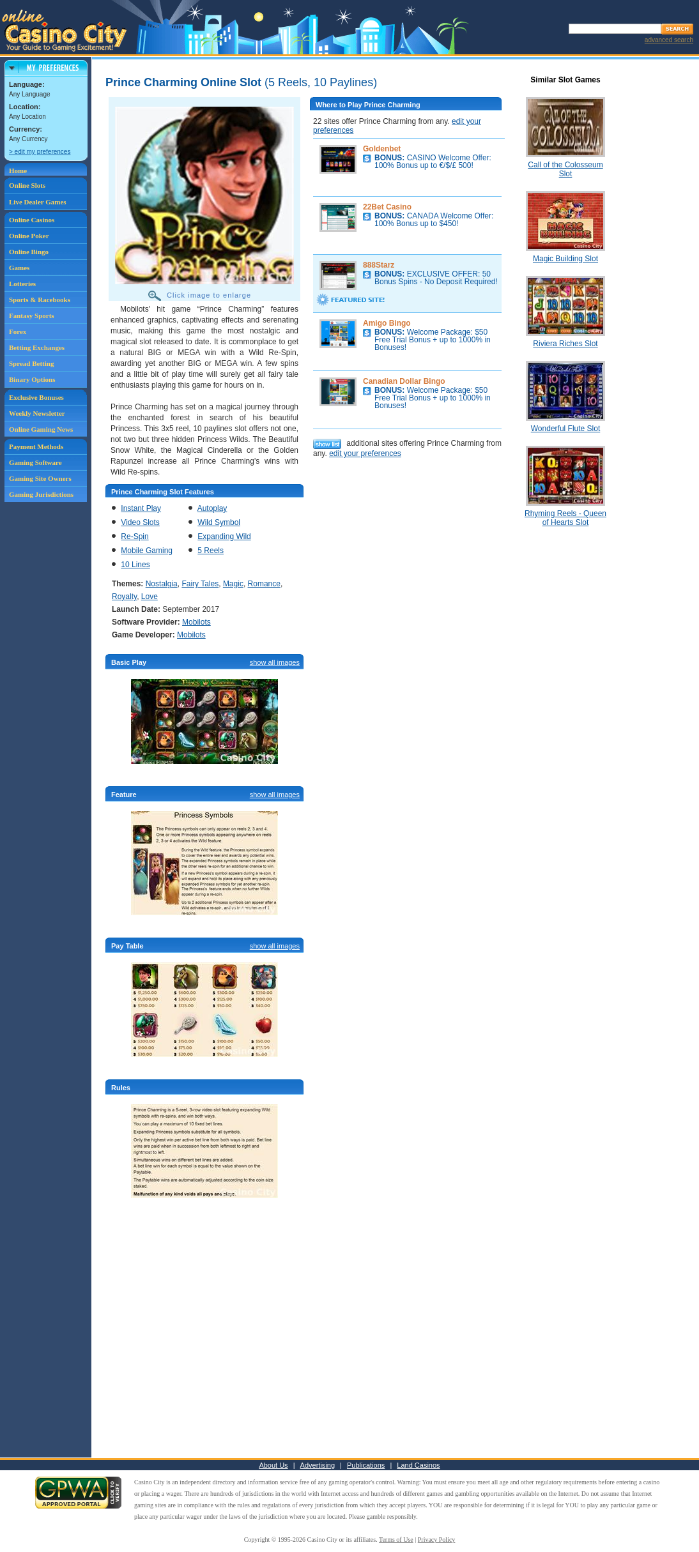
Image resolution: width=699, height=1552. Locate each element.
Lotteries (22, 283)
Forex (17, 331)
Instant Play (141, 508)
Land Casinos (418, 1465)
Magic (233, 583)
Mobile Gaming (147, 550)
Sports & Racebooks (39, 299)
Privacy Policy (437, 1539)
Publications (366, 1465)
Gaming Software (35, 462)
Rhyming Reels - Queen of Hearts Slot (565, 518)
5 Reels (210, 550)
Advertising (317, 1465)
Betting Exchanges (37, 347)
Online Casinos (31, 220)
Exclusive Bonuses (36, 397)
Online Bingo (29, 251)
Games (19, 267)
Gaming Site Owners (40, 478)
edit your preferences (365, 453)
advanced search (669, 39)
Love (149, 596)
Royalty (124, 596)
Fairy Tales (200, 583)
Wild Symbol (218, 522)
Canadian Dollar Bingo (404, 381)
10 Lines (135, 564)
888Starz (378, 265)
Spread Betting (31, 363)
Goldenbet (382, 148)
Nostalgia (162, 583)
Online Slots (27, 185)
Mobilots (196, 622)
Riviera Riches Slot (565, 343)
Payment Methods (36, 446)
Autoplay (212, 508)
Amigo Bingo (387, 323)
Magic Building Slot (565, 258)
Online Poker (29, 236)
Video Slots (140, 522)
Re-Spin (134, 536)
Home (18, 170)
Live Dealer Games (37, 202)
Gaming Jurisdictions (41, 494)
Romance (264, 583)
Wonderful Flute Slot (566, 428)
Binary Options (32, 379)
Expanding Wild (223, 536)
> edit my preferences (39, 151)
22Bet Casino (387, 206)
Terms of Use (396, 1539)
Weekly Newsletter (37, 413)
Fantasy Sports (31, 315)
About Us (273, 1465)
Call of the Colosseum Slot (565, 169)
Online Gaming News (41, 429)
